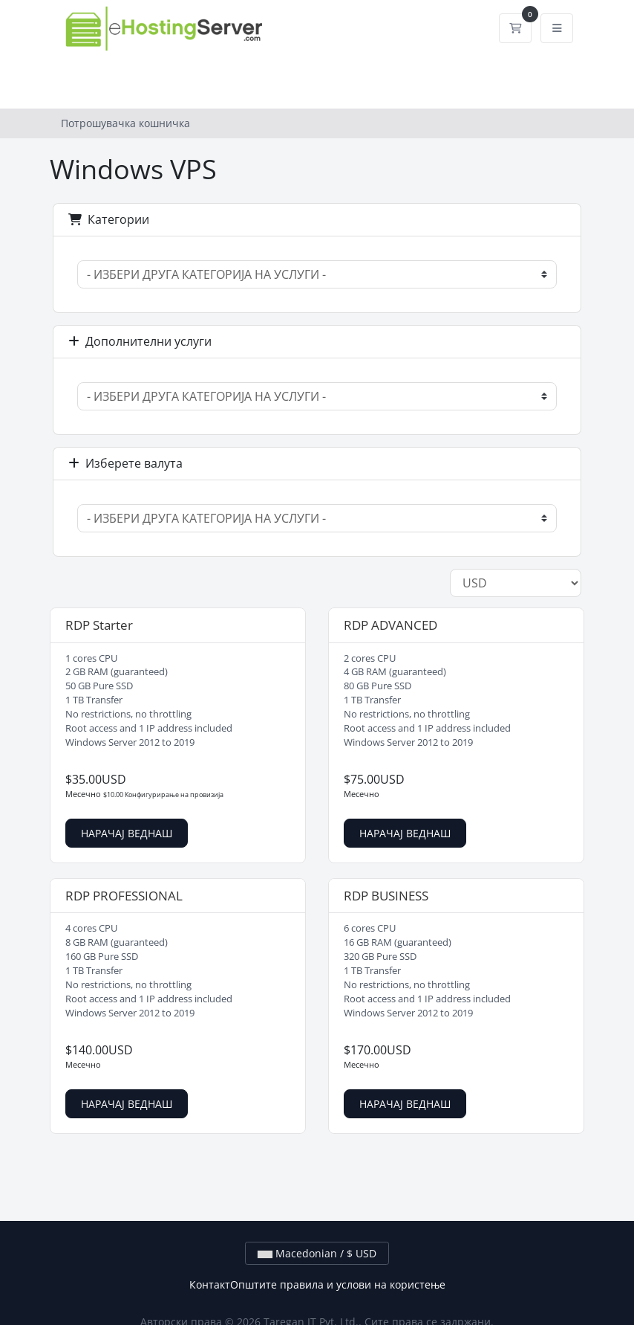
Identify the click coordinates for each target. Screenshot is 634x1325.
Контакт (209, 1284)
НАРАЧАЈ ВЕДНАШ (126, 833)
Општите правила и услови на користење (337, 1284)
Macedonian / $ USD (317, 1253)
